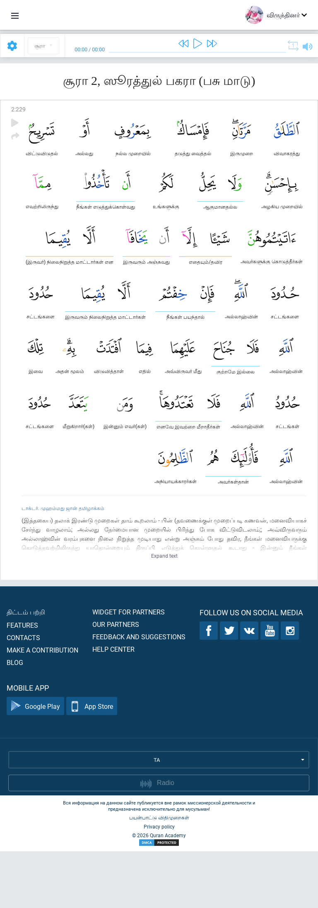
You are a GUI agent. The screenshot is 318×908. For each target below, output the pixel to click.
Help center (113, 705)
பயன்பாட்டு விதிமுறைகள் (159, 874)
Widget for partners (128, 668)
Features (22, 681)
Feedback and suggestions (139, 693)
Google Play (35, 762)
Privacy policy (159, 883)
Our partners (115, 681)
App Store (91, 762)
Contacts (23, 694)
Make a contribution (42, 706)
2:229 (18, 109)
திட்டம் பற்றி (26, 668)
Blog (15, 719)
